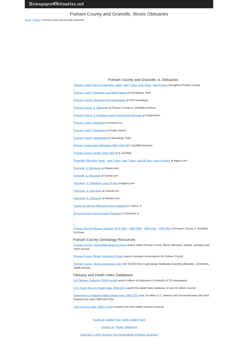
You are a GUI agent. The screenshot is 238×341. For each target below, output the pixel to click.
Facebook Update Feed (106, 319)
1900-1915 (150, 228)
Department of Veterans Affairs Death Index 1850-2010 (106, 295)
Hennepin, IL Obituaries (88, 190)
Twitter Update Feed (133, 319)
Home (28, 20)
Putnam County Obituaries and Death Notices (101, 92)
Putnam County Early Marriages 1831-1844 (99, 145)
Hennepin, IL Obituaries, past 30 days (96, 183)
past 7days (144, 85)
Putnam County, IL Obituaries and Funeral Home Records (108, 115)
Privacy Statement (126, 327)
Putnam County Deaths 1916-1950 (94, 153)
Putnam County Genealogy (90, 130)
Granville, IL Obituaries (87, 168)
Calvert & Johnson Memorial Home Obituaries (101, 206)
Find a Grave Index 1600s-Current (94, 306)
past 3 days (130, 85)
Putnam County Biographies (91, 138)
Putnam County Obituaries (89, 122)
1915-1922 (165, 228)
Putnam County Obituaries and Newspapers (100, 100)
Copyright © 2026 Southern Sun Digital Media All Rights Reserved (119, 334)
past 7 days (129, 160)
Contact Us (107, 327)
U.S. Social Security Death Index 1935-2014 (100, 288)
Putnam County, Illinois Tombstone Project (98, 256)
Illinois (37, 20)
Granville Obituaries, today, (90, 160)
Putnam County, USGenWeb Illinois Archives (100, 245)
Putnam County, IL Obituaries (91, 107)
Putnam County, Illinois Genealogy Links (97, 264)
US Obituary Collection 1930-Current (95, 280)
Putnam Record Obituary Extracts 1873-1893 (100, 228)
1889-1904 (135, 228)
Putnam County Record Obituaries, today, (98, 85)
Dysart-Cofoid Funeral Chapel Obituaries (98, 213)
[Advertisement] (119, 48)
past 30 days (160, 85)
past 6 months (162, 160)
